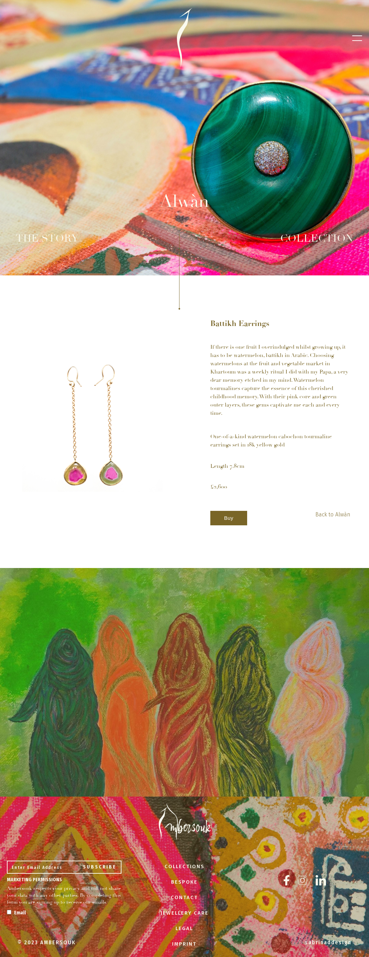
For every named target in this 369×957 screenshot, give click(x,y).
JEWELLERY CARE (184, 913)
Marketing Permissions (34, 880)
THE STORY (47, 238)
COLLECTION (316, 238)
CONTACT (184, 897)
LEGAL (184, 928)
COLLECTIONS (184, 866)
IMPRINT (184, 944)
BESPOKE (184, 882)
